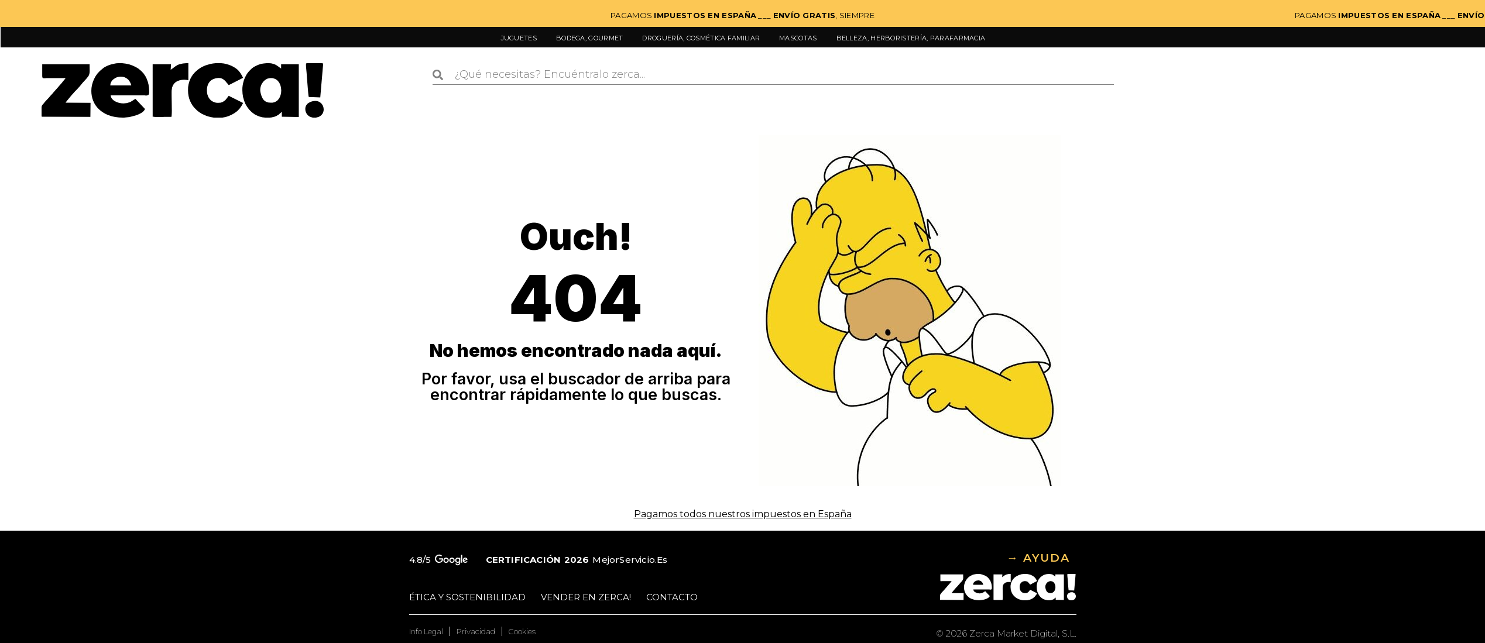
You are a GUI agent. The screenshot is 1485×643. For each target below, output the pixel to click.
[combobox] (773, 75)
